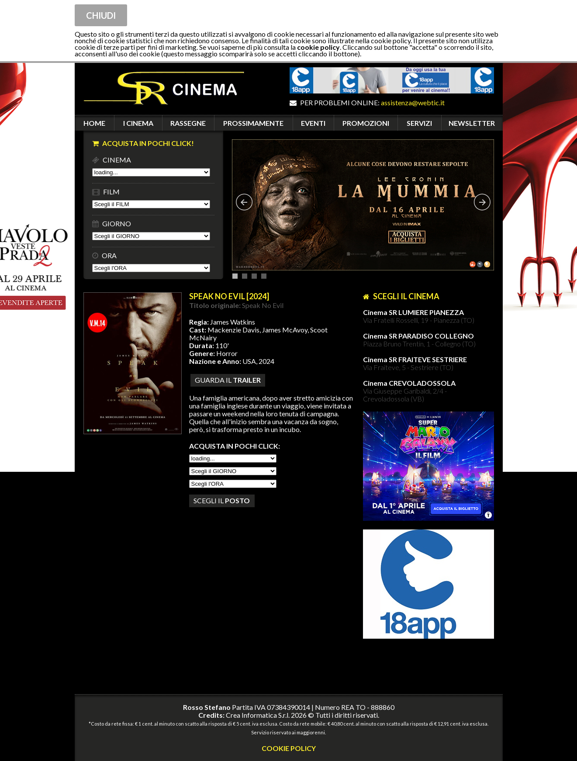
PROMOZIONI (365, 123)
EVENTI (313, 123)
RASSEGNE (188, 123)
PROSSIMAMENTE (253, 123)
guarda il (228, 380)
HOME (94, 123)
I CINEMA (138, 123)
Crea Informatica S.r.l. (258, 715)
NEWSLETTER (472, 123)
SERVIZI (419, 123)
